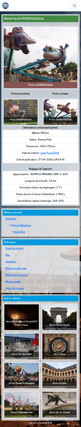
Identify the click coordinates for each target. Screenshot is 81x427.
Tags (7, 255)
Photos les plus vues (16, 268)
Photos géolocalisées (16, 275)
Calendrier (10, 261)
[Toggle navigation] (74, 5)
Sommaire (10, 218)
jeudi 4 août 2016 (50, 153)
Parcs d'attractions (21, 225)
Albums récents (13, 281)
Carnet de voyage (14, 288)
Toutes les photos (14, 248)
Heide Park (19, 232)
